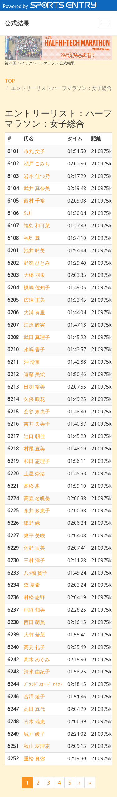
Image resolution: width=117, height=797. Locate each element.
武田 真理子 (37, 337)
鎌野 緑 (32, 523)
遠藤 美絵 (34, 374)
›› (89, 782)
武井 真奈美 (37, 188)
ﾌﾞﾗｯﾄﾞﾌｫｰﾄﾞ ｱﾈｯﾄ (43, 684)
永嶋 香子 (34, 349)
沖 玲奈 (32, 361)
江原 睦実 (34, 324)
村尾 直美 (34, 448)
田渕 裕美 (34, 386)
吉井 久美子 (37, 423)
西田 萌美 (34, 622)
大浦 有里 (34, 312)
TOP (10, 80)
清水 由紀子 (37, 671)
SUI (28, 213)
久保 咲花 (34, 399)
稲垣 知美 (34, 609)
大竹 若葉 (34, 634)
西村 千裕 (34, 200)
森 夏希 (32, 584)
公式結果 (17, 23)
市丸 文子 (34, 151)
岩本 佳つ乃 (37, 176)
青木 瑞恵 (34, 721)
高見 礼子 (34, 647)
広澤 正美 (34, 299)
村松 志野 (34, 597)
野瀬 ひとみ (37, 262)
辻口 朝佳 (34, 436)
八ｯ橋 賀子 (35, 572)
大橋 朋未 (34, 275)
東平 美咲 (34, 535)
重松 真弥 (34, 758)
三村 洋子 (34, 560)
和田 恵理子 (37, 461)
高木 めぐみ (37, 659)
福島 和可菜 (37, 225)
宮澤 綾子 (34, 696)
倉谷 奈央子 (37, 411)
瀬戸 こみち (37, 163)
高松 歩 (32, 485)
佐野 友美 (34, 547)
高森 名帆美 (37, 498)
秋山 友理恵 (37, 746)
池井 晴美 (34, 250)
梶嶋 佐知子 (37, 287)
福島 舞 (32, 238)
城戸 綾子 (34, 733)
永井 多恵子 (37, 510)
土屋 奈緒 (34, 473)
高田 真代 (34, 709)
